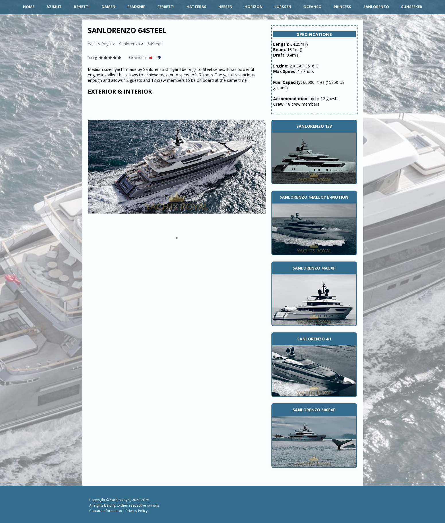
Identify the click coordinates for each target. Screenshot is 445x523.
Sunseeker (411, 6)
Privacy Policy (136, 510)
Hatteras (196, 6)
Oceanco (312, 6)
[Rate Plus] (151, 58)
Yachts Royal (120, 499)
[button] (176, 238)
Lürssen (283, 6)
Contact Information (105, 510)
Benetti (82, 6)
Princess (342, 6)
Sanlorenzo (376, 6)
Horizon (253, 6)
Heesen (225, 6)
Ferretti (166, 6)
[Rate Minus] (159, 58)
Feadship (136, 6)
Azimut (54, 6)
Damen (108, 6)
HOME (28, 6)
